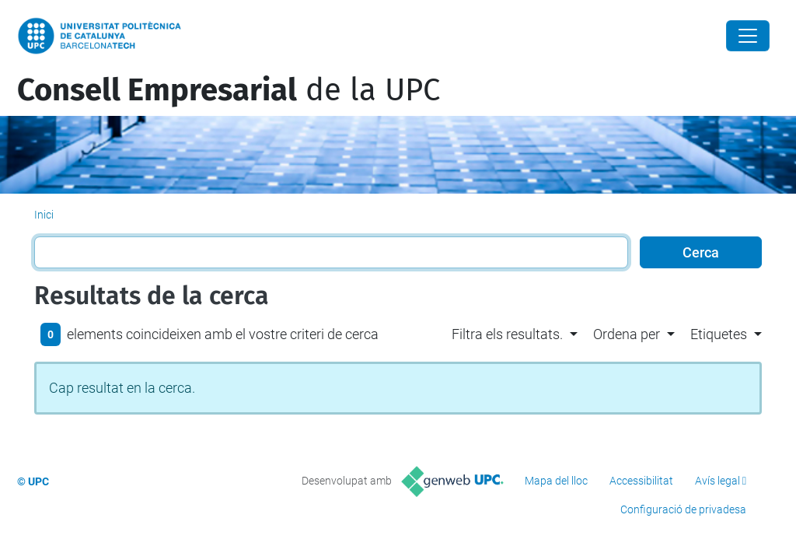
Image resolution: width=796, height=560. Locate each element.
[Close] (748, 35)
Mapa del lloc (556, 480)
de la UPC (228, 90)
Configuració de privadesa (683, 509)
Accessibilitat (641, 480)
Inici (44, 214)
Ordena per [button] (626, 334)
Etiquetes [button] (718, 334)
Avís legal (717, 480)
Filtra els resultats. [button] (507, 334)
